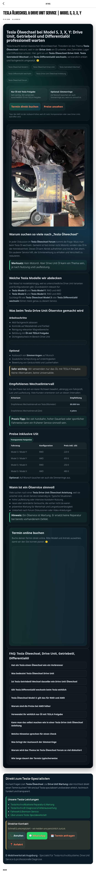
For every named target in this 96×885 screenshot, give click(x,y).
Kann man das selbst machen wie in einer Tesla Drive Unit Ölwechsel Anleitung (48, 724)
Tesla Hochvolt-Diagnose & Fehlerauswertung (34, 808)
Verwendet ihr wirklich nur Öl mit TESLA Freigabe (38, 714)
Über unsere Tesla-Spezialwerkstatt (29, 815)
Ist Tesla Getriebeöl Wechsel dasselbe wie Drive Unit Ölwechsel (45, 682)
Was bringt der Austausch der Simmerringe (34, 742)
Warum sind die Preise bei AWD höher (32, 706)
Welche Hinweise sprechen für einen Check (34, 734)
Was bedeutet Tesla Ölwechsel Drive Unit (33, 674)
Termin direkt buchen (25, 109)
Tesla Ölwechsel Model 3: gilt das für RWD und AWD (39, 698)
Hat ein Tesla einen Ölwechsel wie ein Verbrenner (38, 665)
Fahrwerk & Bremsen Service (25, 812)
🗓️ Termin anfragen (64, 836)
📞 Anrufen (17, 836)
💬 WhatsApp (38, 836)
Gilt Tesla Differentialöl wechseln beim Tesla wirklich (39, 690)
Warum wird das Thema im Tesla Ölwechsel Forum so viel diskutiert (47, 750)
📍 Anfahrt (17, 845)
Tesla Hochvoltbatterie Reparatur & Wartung (33, 805)
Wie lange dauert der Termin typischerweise (35, 758)
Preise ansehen (54, 109)
